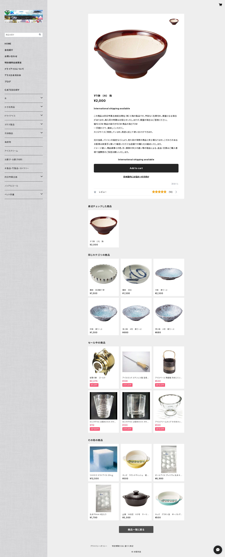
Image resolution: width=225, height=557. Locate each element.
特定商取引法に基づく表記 (122, 546)
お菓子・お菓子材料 (13, 159)
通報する (175, 184)
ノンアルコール (11, 186)
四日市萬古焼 (11, 177)
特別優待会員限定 (13, 62)
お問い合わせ (11, 56)
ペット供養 (9, 194)
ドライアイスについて (14, 69)
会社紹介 (9, 50)
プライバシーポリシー (98, 546)
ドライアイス (10, 116)
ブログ (8, 81)
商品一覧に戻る (136, 529)
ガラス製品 (10, 124)
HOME (8, 43)
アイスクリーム (11, 151)
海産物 (8, 142)
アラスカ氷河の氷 (13, 75)
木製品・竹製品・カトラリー (17, 168)
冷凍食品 (9, 133)
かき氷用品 (10, 107)
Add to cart (136, 168)
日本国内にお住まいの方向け (136, 176)
